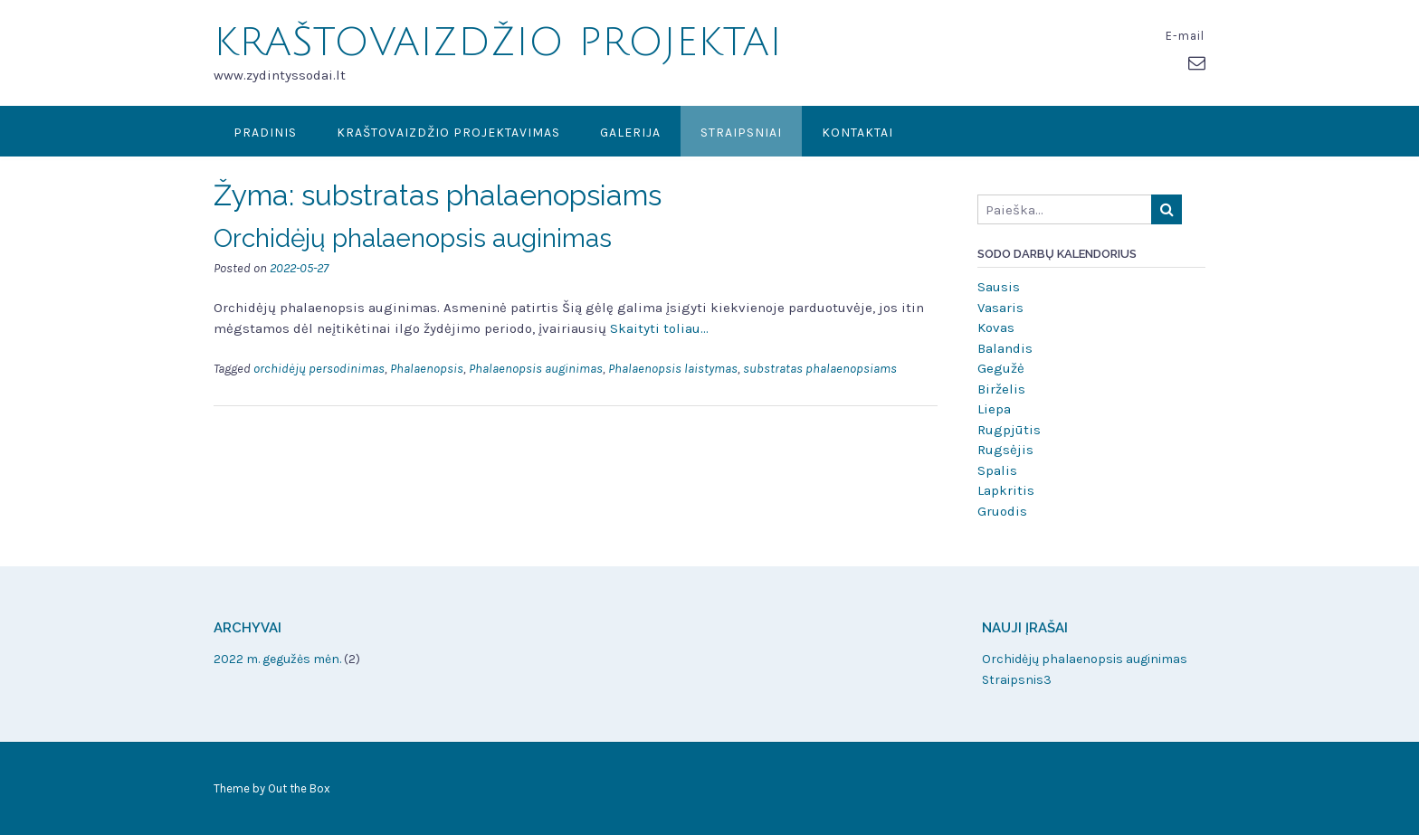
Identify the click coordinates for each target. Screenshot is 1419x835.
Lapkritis (1005, 490)
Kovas (995, 327)
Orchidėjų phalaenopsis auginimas (413, 238)
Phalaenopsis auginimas (536, 368)
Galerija (630, 132)
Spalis (997, 470)
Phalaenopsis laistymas (673, 368)
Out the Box (299, 788)
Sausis (998, 287)
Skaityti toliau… (659, 328)
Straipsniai (741, 132)
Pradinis (265, 132)
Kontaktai (857, 132)
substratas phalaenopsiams (820, 368)
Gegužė (1000, 368)
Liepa (994, 409)
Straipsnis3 (1017, 680)
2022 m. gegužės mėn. (277, 659)
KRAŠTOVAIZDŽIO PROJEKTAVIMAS (448, 132)
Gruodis (1002, 511)
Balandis (1005, 348)
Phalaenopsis (426, 368)
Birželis (1001, 389)
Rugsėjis (1005, 449)
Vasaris (1000, 307)
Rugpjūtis (1009, 430)
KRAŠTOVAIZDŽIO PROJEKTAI (498, 42)
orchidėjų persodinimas (319, 368)
